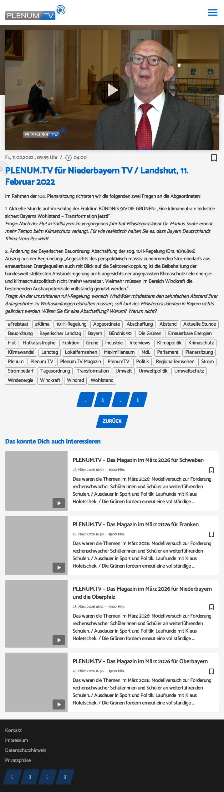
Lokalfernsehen (81, 352)
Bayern (95, 334)
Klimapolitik (169, 343)
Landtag (49, 352)
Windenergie (20, 381)
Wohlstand (102, 381)
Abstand (168, 324)
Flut (12, 343)
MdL (145, 352)
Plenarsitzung (199, 352)
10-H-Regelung (71, 324)
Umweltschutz (189, 371)
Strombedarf (20, 371)
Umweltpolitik (153, 371)
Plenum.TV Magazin (80, 362)
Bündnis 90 (120, 334)
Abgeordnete (106, 324)
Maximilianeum (119, 352)
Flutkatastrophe (39, 343)
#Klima (42, 324)
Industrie (114, 343)
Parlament (167, 352)
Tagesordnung (55, 371)
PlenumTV (118, 362)
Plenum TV (41, 362)
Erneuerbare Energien (189, 334)
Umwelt (123, 371)
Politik (142, 362)
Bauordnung (20, 334)
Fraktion (70, 343)
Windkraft (50, 381)
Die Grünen (149, 334)
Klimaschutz (201, 343)
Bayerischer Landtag (60, 334)
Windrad (75, 381)
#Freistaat (18, 324)
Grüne (92, 343)
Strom (207, 362)
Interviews (140, 343)
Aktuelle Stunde (199, 324)
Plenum (15, 362)
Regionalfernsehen (175, 362)
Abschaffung (140, 324)
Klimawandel (21, 352)
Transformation (93, 371)
